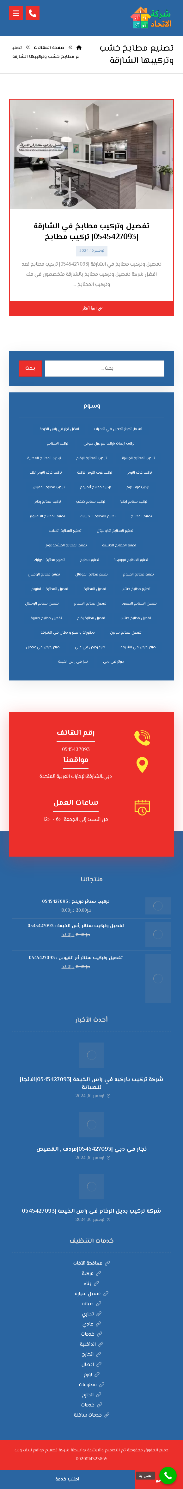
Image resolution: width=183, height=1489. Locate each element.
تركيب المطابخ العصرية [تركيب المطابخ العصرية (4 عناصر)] (44, 458)
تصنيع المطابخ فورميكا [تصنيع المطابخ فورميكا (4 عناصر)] (131, 560)
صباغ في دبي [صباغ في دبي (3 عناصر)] (113, 662)
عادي (91, 1324)
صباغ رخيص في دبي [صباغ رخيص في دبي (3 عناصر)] (90, 647)
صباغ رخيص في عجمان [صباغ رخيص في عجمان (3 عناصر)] (43, 647)
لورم (92, 1375)
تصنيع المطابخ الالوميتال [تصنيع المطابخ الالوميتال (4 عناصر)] (115, 531)
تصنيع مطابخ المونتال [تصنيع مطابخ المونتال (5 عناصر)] (91, 575)
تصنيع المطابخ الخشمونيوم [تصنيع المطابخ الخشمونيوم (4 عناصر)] (66, 546)
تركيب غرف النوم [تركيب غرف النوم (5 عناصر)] (139, 473)
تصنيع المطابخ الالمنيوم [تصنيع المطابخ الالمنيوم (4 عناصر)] (47, 517)
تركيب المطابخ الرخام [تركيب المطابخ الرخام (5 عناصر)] (91, 458)
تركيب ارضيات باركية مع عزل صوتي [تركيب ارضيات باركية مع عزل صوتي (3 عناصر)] (109, 444)
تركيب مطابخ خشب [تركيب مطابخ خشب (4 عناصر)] (90, 502)
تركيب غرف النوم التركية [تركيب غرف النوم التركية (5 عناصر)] (94, 473)
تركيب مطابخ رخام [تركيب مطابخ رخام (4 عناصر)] (47, 502)
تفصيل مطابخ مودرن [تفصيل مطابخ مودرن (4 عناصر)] (126, 633)
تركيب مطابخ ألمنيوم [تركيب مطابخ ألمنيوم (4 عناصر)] (95, 487)
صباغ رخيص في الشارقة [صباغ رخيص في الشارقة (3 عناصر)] (138, 647)
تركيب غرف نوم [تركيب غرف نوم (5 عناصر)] (137, 487)
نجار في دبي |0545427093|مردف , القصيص (91, 1149)
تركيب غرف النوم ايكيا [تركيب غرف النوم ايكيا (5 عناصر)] (46, 473)
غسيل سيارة (91, 1294)
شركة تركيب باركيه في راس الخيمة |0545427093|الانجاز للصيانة (91, 1083)
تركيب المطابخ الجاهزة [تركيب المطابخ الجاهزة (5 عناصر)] (138, 458)
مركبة (91, 1274)
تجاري (91, 1314)
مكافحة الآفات (91, 1264)
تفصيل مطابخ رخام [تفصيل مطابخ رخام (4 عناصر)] (91, 618)
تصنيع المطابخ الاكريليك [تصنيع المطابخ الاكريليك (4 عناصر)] (98, 517)
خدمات (91, 1334)
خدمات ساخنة (91, 1415)
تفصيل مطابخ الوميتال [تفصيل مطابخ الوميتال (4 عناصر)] (42, 604)
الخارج (91, 1355)
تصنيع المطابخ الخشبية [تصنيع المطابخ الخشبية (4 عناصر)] (119, 546)
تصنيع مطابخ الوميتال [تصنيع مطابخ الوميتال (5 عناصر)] (44, 575)
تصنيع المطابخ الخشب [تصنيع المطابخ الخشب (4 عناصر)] (65, 531)
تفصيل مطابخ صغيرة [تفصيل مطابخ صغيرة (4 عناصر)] (46, 618)
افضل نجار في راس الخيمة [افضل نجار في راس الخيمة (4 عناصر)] (59, 429)
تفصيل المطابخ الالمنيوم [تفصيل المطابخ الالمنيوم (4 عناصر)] (49, 589)
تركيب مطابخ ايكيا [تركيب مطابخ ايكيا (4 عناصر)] (133, 502)
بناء (91, 1284)
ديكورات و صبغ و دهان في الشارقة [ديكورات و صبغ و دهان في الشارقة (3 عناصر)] (67, 633)
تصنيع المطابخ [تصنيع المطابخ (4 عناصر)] (141, 517)
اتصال (91, 1365)
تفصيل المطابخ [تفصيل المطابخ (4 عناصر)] (94, 589)
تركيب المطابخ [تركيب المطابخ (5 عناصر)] (57, 444)
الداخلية (91, 1345)
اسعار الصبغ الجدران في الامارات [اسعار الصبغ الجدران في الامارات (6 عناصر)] (118, 429)
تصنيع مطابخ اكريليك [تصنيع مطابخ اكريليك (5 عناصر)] (49, 560)
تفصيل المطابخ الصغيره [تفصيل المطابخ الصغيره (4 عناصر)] (139, 604)
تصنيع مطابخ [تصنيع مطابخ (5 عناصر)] (89, 560)
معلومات (91, 1385)
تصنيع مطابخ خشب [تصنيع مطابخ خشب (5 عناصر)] (135, 589)
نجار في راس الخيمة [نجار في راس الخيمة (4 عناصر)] (73, 662)
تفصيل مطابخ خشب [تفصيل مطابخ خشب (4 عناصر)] (135, 618)
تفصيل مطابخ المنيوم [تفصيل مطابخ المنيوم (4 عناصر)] (90, 604)
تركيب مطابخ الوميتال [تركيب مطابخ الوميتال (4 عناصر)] (49, 487)
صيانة (91, 1304)
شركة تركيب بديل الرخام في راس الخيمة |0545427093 (91, 1211)
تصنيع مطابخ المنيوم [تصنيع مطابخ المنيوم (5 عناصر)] (138, 575)
